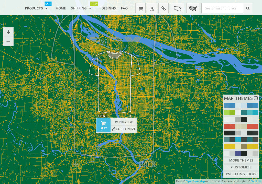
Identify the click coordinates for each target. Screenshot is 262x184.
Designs (109, 8)
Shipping (83, 7)
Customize (241, 167)
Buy (103, 125)
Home (61, 8)
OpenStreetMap (195, 181)
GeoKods (256, 181)
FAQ (124, 8)
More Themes (241, 160)
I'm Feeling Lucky (241, 174)
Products (38, 7)
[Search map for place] (222, 8)
